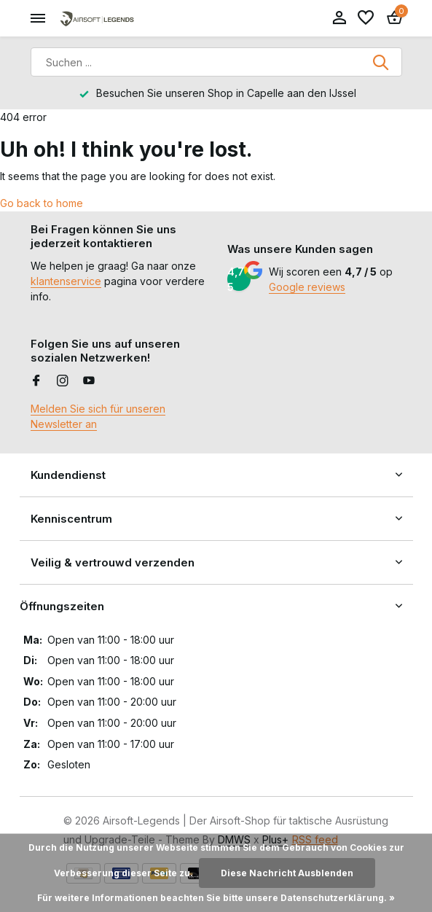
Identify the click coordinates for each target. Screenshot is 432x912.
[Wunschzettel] (366, 18)
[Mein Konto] (339, 18)
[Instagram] (62, 381)
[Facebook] (36, 381)
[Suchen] (216, 62)
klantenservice (66, 281)
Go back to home (41, 203)
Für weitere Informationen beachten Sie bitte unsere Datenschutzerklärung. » (216, 897)
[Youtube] (89, 381)
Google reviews (307, 287)
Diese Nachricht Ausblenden (287, 873)
